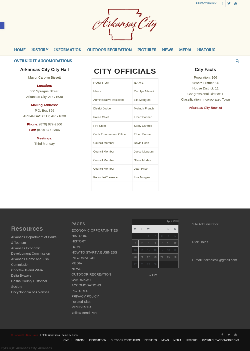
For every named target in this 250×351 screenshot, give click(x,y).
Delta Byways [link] (21, 275)
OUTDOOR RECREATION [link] (91, 274)
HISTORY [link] (79, 241)
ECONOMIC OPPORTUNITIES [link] (95, 230)
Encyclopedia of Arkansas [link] (30, 292)
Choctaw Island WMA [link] (27, 270)
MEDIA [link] (77, 263)
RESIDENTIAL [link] (82, 307)
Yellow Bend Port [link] (84, 313)
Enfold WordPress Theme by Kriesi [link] (59, 335)
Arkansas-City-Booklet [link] (205, 107)
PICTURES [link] (80, 291)
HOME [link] (77, 247)
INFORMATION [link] (83, 258)
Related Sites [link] (81, 301)
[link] (2, 25)
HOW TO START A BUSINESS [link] (94, 252)
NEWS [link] (77, 269)
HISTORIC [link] (79, 236)
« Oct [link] (153, 275)
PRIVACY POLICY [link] (206, 3)
